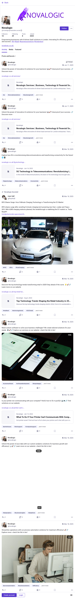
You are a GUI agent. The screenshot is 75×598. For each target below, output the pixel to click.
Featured (18, 49)
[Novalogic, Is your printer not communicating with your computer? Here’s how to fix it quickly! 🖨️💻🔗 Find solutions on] (37, 413)
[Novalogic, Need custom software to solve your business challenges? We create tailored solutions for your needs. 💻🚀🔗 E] (37, 355)
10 (3, 36)
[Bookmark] (54, 99)
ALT (70, 262)
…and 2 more (39, 95)
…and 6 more (44, 181)
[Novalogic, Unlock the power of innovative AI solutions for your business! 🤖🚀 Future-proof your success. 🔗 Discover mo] (37, 81)
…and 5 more (30, 267)
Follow (64, 28)
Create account (9, 595)
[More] (72, 99)
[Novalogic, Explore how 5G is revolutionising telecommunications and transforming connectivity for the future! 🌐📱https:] (37, 167)
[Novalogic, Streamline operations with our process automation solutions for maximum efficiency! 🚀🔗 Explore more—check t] (37, 557)
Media (11, 49)
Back (4, 2)
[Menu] (71, 28)
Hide (69, 219)
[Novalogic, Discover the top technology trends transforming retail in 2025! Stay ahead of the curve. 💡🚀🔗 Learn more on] (37, 297)
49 (13, 36)
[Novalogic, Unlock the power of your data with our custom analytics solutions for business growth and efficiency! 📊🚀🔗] (37, 478)
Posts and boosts (9, 56)
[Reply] (4, 99)
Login (21, 595)
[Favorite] (38, 99)
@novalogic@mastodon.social (12, 30)
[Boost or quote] (21, 99)
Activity (4, 49)
